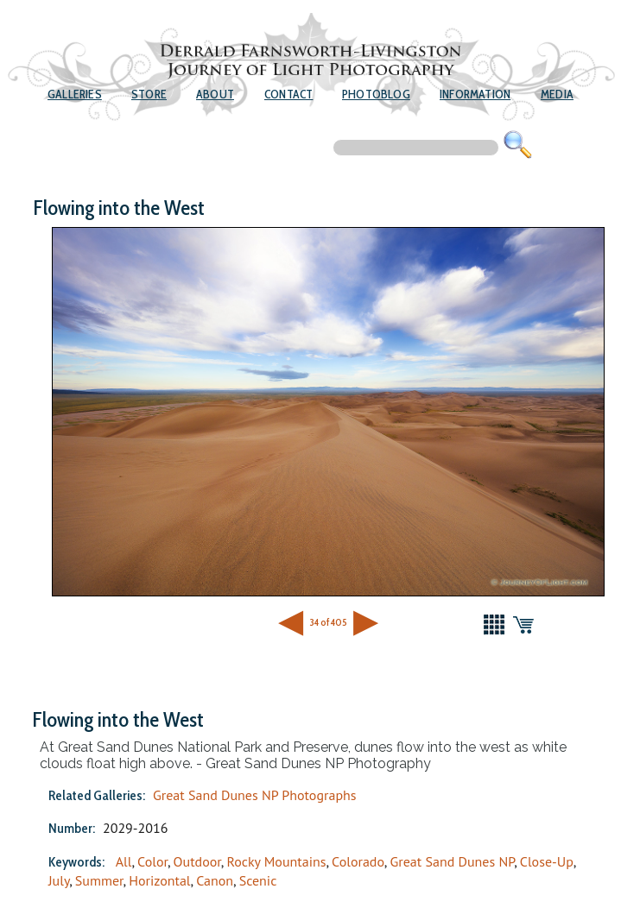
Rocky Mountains (276, 861)
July (58, 880)
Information (475, 94)
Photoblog (376, 94)
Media (557, 94)
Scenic (258, 880)
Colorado (358, 861)
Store (149, 94)
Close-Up (546, 861)
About (215, 94)
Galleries (75, 94)
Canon (214, 880)
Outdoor (197, 861)
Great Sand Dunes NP (452, 861)
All (124, 861)
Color (152, 861)
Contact (288, 94)
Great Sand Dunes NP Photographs (255, 795)
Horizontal (159, 880)
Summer (99, 880)
